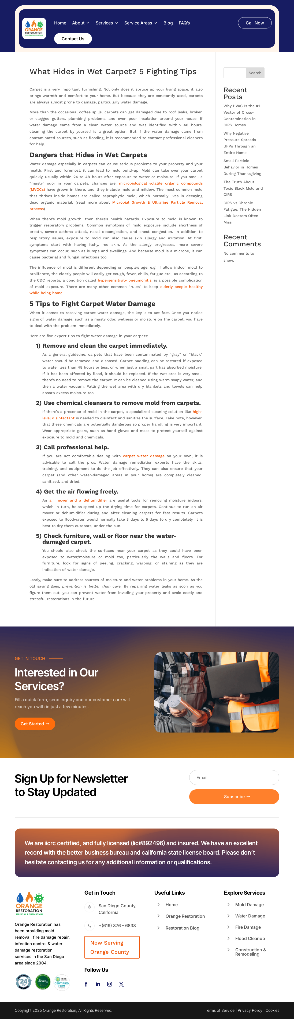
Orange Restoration (185, 916)
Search (255, 73)
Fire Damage (248, 927)
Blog (168, 23)
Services (104, 23)
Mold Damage (249, 904)
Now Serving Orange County (109, 947)
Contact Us (73, 38)
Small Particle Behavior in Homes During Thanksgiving (242, 167)
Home (60, 23)
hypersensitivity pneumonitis (124, 280)
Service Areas (138, 23)
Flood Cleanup (250, 938)
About (78, 23)
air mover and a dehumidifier (78, 500)
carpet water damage (144, 456)
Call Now (255, 23)
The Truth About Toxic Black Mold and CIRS (243, 188)
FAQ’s (184, 23)
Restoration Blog (182, 928)
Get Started (32, 723)
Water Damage (250, 916)
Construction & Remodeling (250, 952)
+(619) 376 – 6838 (117, 925)
